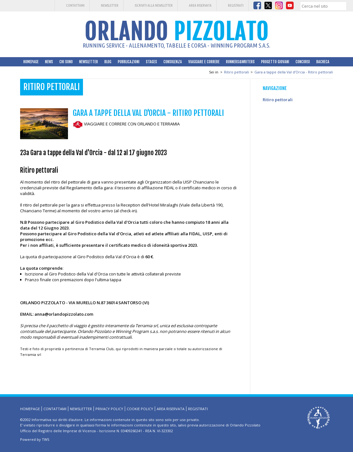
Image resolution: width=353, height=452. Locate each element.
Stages (151, 61)
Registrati (236, 5)
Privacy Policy (109, 408)
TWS (45, 439)
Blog (107, 61)
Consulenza (172, 61)
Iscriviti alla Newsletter (154, 5)
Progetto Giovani (275, 61)
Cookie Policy (140, 408)
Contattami (75, 5)
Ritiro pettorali (236, 72)
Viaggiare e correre (204, 61)
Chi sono (66, 61)
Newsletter (109, 5)
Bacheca (322, 61)
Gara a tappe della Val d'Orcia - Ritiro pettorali (293, 72)
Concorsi (303, 61)
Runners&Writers (240, 61)
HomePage (31, 61)
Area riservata (200, 5)
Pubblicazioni (128, 61)
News (49, 61)
